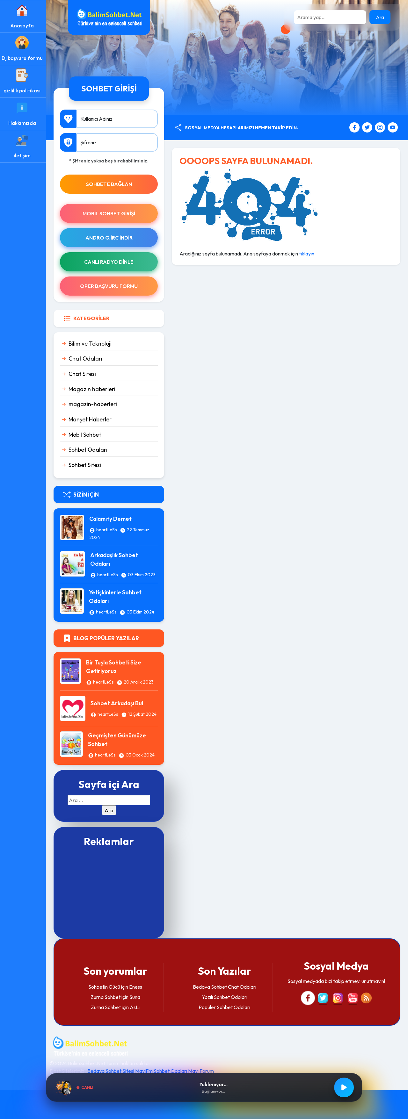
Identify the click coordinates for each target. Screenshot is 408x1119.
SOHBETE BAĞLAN (110, 184)
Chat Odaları (87, 358)
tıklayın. (308, 253)
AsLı (136, 1007)
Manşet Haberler (91, 419)
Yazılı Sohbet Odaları (225, 997)
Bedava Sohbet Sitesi (112, 1071)
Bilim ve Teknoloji (91, 343)
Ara (380, 17)
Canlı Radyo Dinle (110, 262)
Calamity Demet (112, 518)
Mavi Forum (203, 1071)
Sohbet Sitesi (86, 465)
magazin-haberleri (94, 404)
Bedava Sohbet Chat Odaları (225, 987)
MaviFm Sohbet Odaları (163, 1071)
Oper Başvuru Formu (110, 286)
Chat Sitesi (84, 373)
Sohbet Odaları (89, 449)
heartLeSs (108, 530)
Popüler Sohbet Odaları (225, 1007)
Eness (137, 987)
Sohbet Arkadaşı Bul (118, 703)
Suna (136, 997)
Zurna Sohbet (107, 997)
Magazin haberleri (93, 389)
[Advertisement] (110, 892)
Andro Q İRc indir (110, 237)
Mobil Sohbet (86, 434)
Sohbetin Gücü (106, 987)
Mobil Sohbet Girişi (110, 213)
